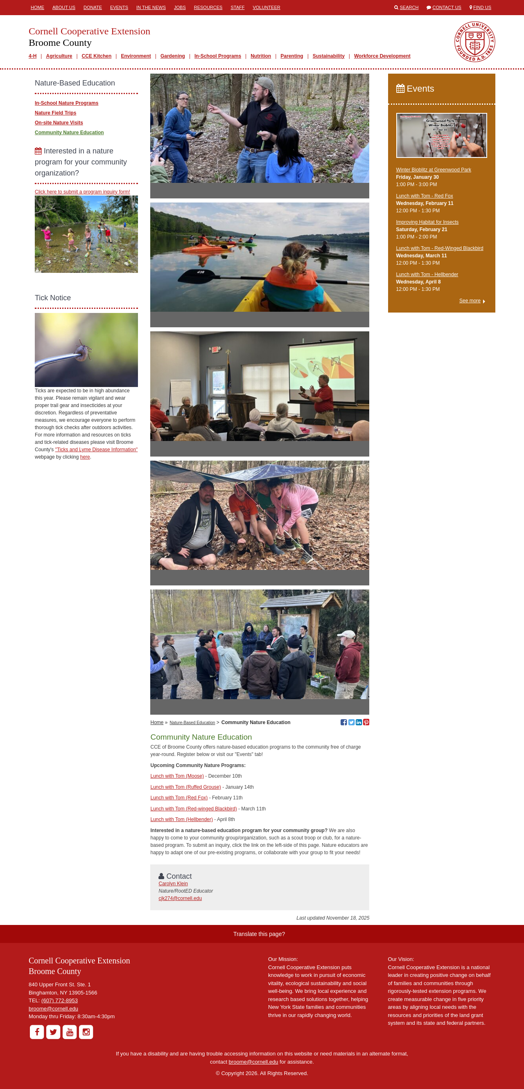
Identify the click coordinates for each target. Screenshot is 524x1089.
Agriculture (59, 56)
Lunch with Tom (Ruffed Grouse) (185, 787)
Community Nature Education (69, 132)
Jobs (180, 7)
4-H (32, 56)
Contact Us (446, 7)
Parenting (291, 56)
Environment (136, 56)
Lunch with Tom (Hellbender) (181, 819)
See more (470, 301)
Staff (237, 7)
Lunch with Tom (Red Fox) (179, 798)
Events (119, 7)
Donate (93, 7)
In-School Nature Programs (66, 103)
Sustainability (329, 56)
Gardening (172, 56)
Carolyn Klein (172, 883)
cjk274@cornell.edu (180, 898)
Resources (208, 7)
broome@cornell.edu (53, 1009)
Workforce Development (382, 56)
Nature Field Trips (55, 113)
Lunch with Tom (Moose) (177, 776)
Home (37, 7)
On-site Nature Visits (59, 123)
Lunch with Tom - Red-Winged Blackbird (439, 248)
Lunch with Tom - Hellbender (427, 274)
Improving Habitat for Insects (427, 222)
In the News (151, 7)
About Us (63, 7)
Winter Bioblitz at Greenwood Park (433, 170)
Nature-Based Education (192, 722)
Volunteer (266, 7)
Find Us (482, 7)
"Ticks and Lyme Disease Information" (96, 449)
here (85, 457)
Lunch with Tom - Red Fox (424, 196)
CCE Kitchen (97, 56)
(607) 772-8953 (59, 1000)
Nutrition (261, 56)
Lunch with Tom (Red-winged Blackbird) (193, 809)
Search (409, 7)
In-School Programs (217, 56)
